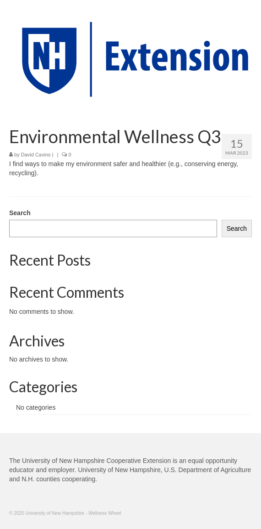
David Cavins (36, 154)
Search (20, 213)
